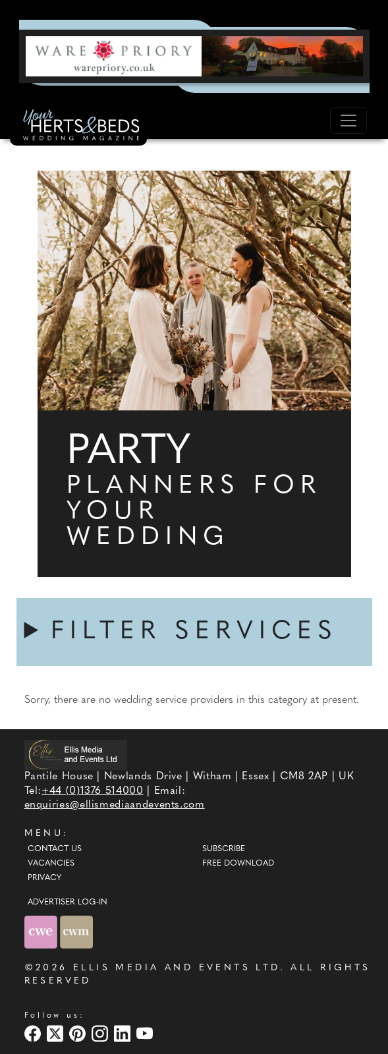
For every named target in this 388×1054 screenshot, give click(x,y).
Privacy (44, 878)
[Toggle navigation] (348, 120)
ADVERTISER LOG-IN (67, 902)
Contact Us (55, 849)
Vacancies (51, 864)
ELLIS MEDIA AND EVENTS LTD (176, 968)
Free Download (238, 864)
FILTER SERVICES (194, 632)
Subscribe (223, 849)
